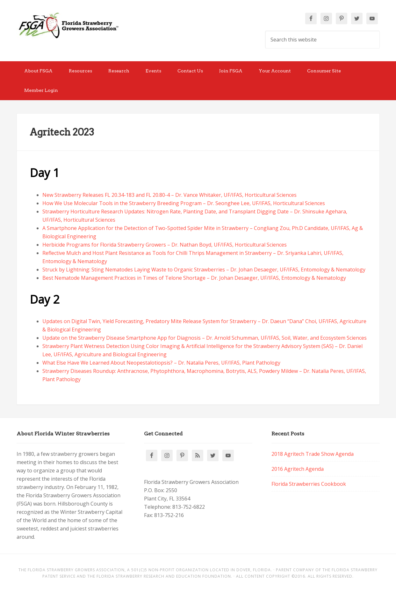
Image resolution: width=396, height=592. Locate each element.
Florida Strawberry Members (68, 25)
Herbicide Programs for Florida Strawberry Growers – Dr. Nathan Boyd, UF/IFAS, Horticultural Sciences (164, 244)
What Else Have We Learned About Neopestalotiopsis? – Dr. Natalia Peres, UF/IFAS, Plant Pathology (161, 362)
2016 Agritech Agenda (297, 468)
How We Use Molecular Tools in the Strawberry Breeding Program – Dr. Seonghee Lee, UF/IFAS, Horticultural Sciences (183, 203)
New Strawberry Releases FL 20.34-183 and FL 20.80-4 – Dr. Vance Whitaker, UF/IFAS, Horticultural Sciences (169, 194)
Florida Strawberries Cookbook (308, 483)
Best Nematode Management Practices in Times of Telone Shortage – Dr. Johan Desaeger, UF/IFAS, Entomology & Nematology (194, 277)
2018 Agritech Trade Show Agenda (312, 453)
